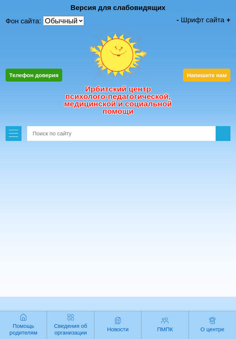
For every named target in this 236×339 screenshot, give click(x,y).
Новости (118, 329)
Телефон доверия (34, 75)
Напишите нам (207, 75)
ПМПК (165, 329)
